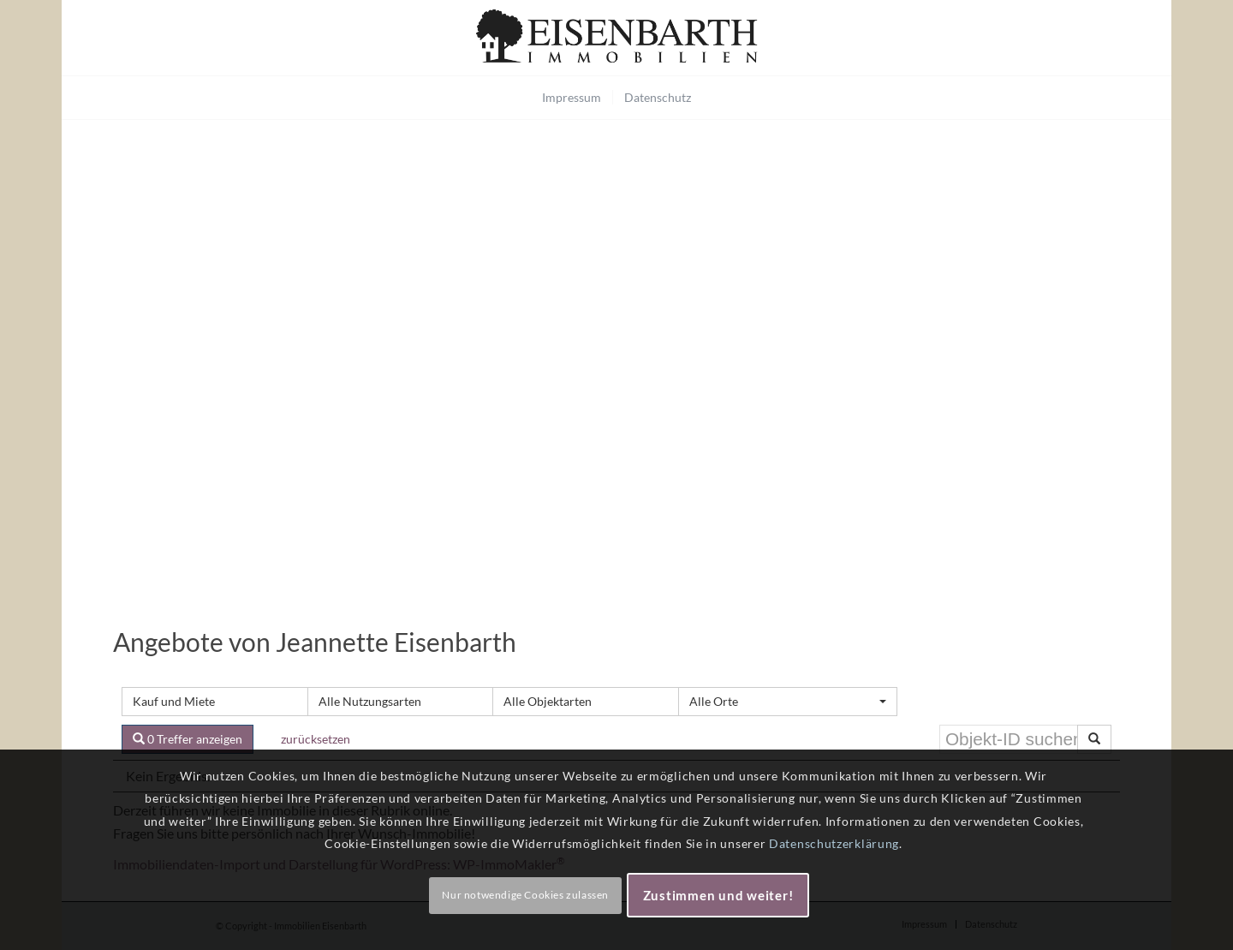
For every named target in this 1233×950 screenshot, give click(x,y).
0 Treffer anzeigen (187, 739)
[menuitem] (571, 97)
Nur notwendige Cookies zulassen (525, 894)
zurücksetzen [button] (315, 739)
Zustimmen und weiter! (718, 895)
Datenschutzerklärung (834, 843)
